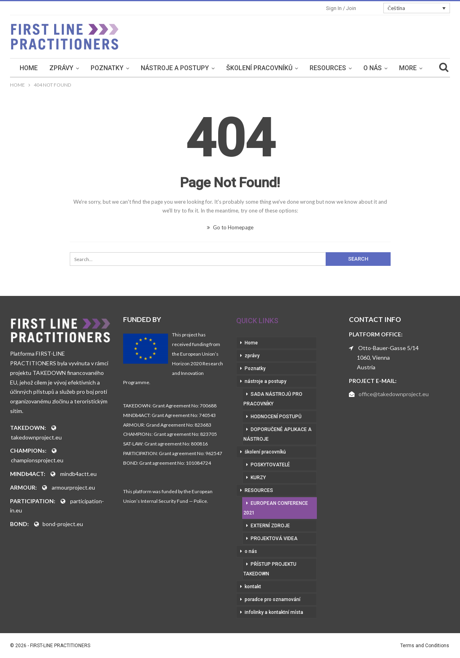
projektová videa (274, 538)
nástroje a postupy (175, 68)
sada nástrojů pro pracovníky (272, 399)
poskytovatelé (270, 465)
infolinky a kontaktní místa (274, 612)
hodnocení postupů (276, 416)
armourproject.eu (73, 487)
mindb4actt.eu (78, 473)
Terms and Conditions (424, 645)
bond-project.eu (63, 523)
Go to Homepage (230, 227)
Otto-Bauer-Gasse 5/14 (388, 347)
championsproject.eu (37, 460)
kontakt (253, 586)
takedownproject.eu (36, 437)
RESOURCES (328, 68)
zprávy (61, 68)
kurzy (258, 477)
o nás (372, 68)
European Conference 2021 (275, 508)
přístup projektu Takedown (269, 569)
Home (29, 68)
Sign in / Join (341, 8)
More (408, 68)
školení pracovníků (259, 68)
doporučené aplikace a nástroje (277, 434)
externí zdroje (270, 525)
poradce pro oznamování (272, 599)
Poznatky (107, 68)
